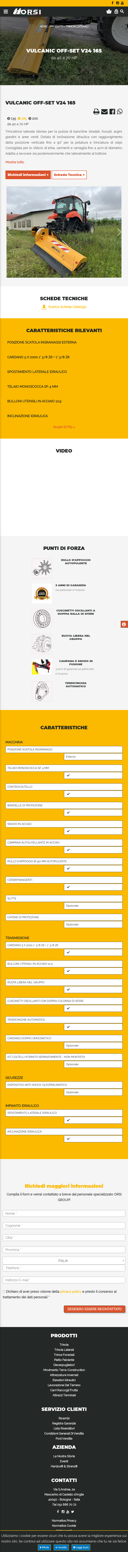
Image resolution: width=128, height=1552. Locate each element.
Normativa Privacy (64, 1520)
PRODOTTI (56, 26)
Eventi (64, 1461)
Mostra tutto (14, 162)
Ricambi (64, 1418)
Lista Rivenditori (64, 1428)
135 (10, 118)
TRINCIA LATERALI (77, 26)
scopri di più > (64, 427)
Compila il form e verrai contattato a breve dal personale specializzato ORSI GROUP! (64, 1197)
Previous (11, 232)
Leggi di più (81, 1547)
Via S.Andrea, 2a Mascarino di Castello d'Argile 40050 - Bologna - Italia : (64, 1497)
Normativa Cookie (64, 1525)
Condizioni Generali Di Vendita (64, 1433)
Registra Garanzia (64, 1423)
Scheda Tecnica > (69, 175)
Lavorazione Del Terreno (64, 1385)
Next (116, 232)
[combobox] (64, 1261)
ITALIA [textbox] (63, 1261)
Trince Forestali (64, 1355)
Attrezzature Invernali (64, 1375)
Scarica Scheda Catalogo (64, 307)
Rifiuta (44, 1547)
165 (21, 118)
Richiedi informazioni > (28, 175)
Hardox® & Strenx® (64, 1466)
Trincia (64, 1344)
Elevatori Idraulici (64, 1380)
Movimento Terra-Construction (64, 1370)
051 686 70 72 (66, 1504)
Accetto (61, 1547)
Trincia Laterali (64, 1350)
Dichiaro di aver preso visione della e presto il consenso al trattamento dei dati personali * (59, 1294)
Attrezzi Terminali (64, 1395)
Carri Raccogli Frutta (64, 1390)
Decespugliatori (64, 1365)
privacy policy (70, 1291)
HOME (44, 26)
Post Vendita (64, 1438)
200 (32, 118)
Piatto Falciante (64, 1360)
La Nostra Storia (64, 1456)
